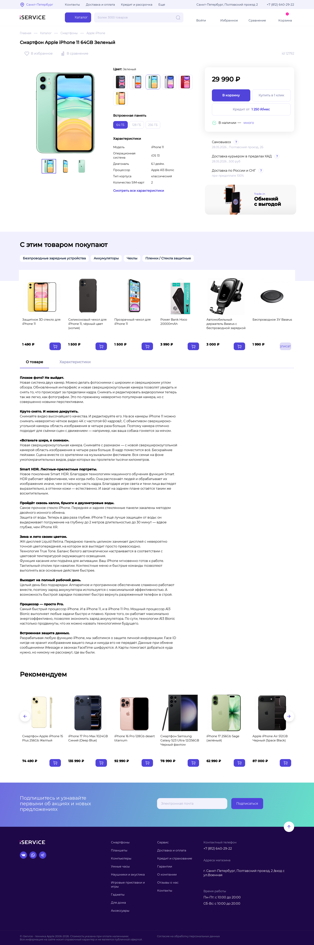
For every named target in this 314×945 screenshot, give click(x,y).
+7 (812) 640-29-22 (280, 4)
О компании (167, 874)
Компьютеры (121, 858)
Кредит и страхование (174, 858)
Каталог (46, 33)
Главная (25, 33)
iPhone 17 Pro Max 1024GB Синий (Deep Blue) (88, 738)
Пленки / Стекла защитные (168, 258)
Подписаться (247, 803)
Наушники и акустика (128, 874)
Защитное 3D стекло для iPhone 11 (41, 322)
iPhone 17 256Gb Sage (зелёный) (222, 738)
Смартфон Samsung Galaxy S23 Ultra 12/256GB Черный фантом (179, 740)
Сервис (163, 842)
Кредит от (251, 109)
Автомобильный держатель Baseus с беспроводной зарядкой (226, 324)
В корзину (231, 95)
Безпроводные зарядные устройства (54, 258)
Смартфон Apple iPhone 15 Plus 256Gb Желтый (42, 738)
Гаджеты (118, 894)
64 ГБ (120, 125)
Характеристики (75, 362)
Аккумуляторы (106, 258)
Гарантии (164, 866)
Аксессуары (120, 910)
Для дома (118, 902)
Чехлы (132, 258)
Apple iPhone (96, 33)
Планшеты (119, 850)
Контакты (72, 4)
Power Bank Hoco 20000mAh (173, 322)
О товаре (34, 362)
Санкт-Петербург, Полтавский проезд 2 (227, 4)
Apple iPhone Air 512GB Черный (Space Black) (270, 738)
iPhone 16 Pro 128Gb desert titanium (134, 738)
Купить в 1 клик (271, 95)
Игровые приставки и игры (128, 884)
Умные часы (120, 866)
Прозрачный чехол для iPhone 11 (132, 322)
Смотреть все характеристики (138, 191)
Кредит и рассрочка (136, 4)
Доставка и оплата (100, 4)
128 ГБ (136, 125)
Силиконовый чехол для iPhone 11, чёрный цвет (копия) (87, 324)
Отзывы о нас (167, 882)
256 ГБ (153, 125)
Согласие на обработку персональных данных (188, 936)
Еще (161, 4)
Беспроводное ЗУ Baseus (272, 319)
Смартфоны (69, 33)
